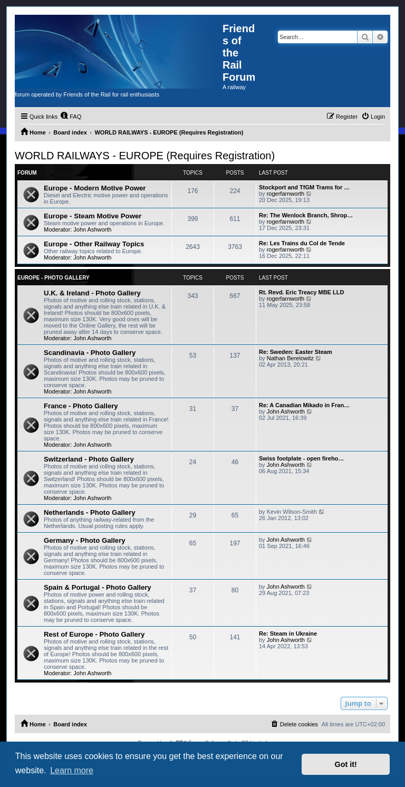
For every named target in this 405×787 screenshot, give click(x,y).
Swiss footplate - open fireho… (301, 458)
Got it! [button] (346, 764)
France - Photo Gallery (81, 406)
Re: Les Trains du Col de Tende (302, 243)
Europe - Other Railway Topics (94, 244)
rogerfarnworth (286, 193)
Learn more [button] (71, 770)
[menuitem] (70, 116)
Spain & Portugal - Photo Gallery (97, 587)
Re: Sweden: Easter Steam (295, 352)
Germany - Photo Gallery (85, 540)
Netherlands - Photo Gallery (90, 512)
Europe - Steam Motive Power (92, 216)
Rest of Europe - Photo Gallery (94, 634)
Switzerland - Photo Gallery (89, 459)
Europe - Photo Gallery (53, 278)
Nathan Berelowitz (290, 358)
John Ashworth (92, 229)
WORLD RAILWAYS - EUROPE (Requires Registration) (145, 155)
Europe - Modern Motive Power (95, 188)
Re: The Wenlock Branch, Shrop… (306, 215)
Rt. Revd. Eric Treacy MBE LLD (301, 292)
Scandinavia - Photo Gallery (90, 353)
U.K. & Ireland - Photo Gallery (92, 293)
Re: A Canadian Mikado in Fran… (304, 405)
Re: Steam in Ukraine (288, 633)
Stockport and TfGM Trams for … (304, 187)
